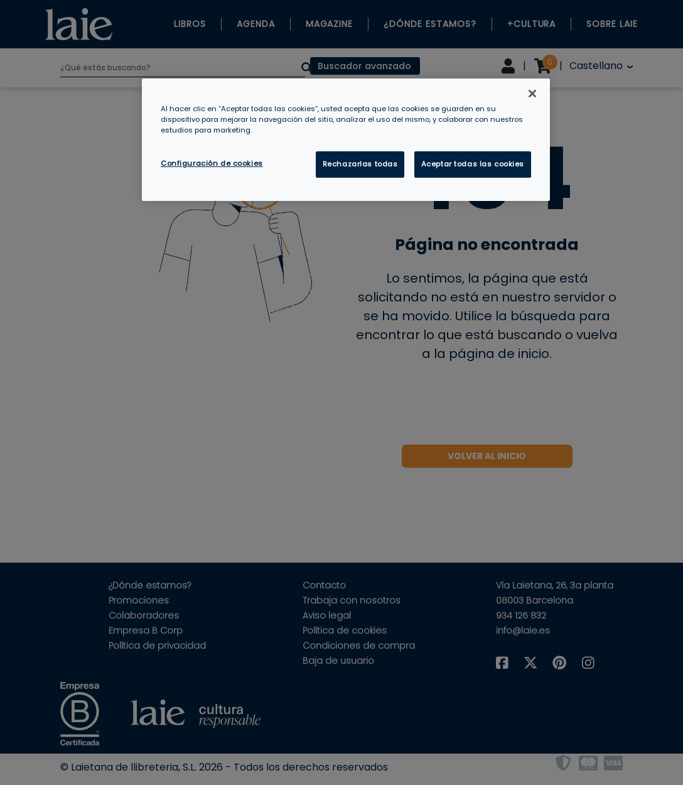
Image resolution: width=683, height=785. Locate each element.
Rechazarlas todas (360, 164)
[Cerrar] (532, 93)
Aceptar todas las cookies (472, 164)
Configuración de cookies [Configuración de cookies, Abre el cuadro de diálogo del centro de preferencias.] (212, 163)
